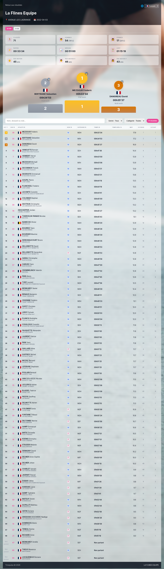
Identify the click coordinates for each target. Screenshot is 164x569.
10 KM (10, 29)
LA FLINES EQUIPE (151, 566)
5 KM (20, 29)
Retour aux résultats (13, 5)
